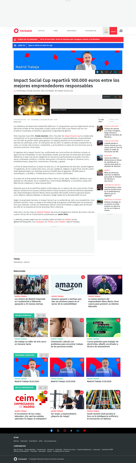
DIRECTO (21, 46)
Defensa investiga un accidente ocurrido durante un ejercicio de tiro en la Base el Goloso (100, 202)
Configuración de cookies (61, 451)
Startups (27, 262)
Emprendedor (18, 262)
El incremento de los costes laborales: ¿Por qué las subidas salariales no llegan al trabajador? (31, 399)
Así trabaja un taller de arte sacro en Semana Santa (31, 327)
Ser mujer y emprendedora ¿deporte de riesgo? (67, 399)
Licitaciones (96, 449)
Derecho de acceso (70, 449)
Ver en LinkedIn (78, 430)
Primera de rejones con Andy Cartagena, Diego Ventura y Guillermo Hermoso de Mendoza (100, 128)
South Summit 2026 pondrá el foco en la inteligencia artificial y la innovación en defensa (103, 399)
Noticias (41, 31)
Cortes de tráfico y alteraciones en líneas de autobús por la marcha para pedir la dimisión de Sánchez (100, 158)
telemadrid (20, 459)
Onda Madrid (71, 31)
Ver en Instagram (65, 430)
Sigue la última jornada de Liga (40, 45)
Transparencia (41, 449)
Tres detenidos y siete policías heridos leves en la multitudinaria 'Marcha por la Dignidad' (100, 187)
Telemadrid (23, 441)
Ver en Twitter (58, 430)
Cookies (49, 451)
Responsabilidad (30, 449)
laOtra (41, 441)
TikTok (111, 72)
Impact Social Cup (72, 136)
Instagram (106, 72)
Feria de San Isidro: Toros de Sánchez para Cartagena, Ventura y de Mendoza (70, 39)
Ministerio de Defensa (112, 199)
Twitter (102, 72)
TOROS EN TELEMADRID (27, 39)
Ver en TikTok (71, 430)
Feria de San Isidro (111, 126)
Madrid (107, 170)
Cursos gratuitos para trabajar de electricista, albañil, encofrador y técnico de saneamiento (103, 327)
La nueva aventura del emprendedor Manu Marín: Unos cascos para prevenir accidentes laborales (104, 284)
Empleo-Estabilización (84, 449)
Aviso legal (42, 451)
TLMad (55, 31)
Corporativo (20, 446)
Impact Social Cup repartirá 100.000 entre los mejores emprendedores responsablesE (32, 105)
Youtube (120, 72)
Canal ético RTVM (107, 449)
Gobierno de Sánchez (112, 185)
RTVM (16, 438)
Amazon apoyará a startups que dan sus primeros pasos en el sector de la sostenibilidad (68, 284)
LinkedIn (115, 72)
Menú (121, 31)
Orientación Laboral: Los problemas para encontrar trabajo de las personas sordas (67, 327)
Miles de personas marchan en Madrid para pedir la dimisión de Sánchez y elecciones (100, 172)
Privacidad (33, 451)
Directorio (50, 449)
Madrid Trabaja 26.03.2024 (31, 367)
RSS (120, 97)
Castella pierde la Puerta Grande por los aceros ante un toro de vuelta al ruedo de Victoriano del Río (100, 143)
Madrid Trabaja (43, 212)
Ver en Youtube (84, 430)
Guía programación (50, 441)
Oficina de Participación (21, 451)
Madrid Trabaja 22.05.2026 (67, 367)
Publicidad (58, 449)
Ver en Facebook (51, 430)
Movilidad (108, 155)
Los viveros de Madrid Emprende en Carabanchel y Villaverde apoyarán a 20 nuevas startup (31, 284)
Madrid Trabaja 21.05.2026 (103, 367)
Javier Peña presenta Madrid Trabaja (68, 60)
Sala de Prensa (18, 449)
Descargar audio (115, 97)
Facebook (97, 72)
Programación (90, 31)
